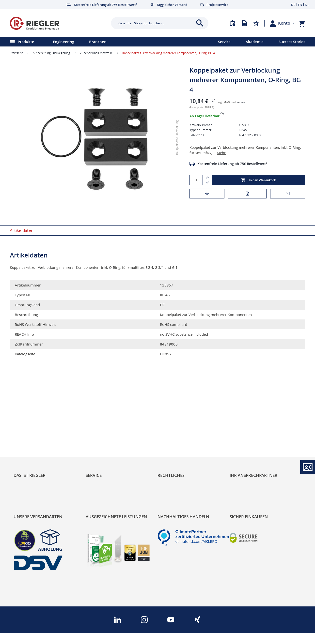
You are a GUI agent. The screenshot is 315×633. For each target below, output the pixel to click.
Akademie (255, 41)
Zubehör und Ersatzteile (96, 53)
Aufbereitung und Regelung (51, 53)
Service (224, 41)
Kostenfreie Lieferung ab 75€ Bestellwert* (232, 163)
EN (300, 4)
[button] (286, 23)
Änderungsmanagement (109, 441)
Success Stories (292, 41)
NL (307, 4)
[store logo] (58, 23)
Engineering (63, 41)
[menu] (102, 41)
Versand (241, 102)
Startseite (16, 53)
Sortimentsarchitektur (35, 441)
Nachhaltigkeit (27, 424)
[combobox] (156, 23)
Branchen (98, 41)
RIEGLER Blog (26, 416)
